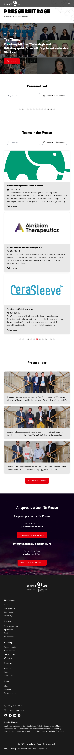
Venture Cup (9, 605)
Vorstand (7, 668)
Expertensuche (10, 647)
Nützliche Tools (10, 651)
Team (6, 672)
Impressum (42, 749)
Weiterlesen (12, 61)
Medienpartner (10, 637)
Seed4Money (9, 654)
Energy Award (9, 608)
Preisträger (8, 616)
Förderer (7, 633)
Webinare (8, 658)
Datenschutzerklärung (27, 749)
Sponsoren (8, 630)
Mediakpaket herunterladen (32, 563)
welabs (53, 744)
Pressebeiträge (10, 693)
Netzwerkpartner (11, 626)
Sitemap (12, 749)
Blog (6, 686)
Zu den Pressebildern (37, 481)
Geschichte (8, 676)
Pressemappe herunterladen (32, 535)
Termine (7, 690)
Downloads (8, 612)
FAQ (6, 749)
